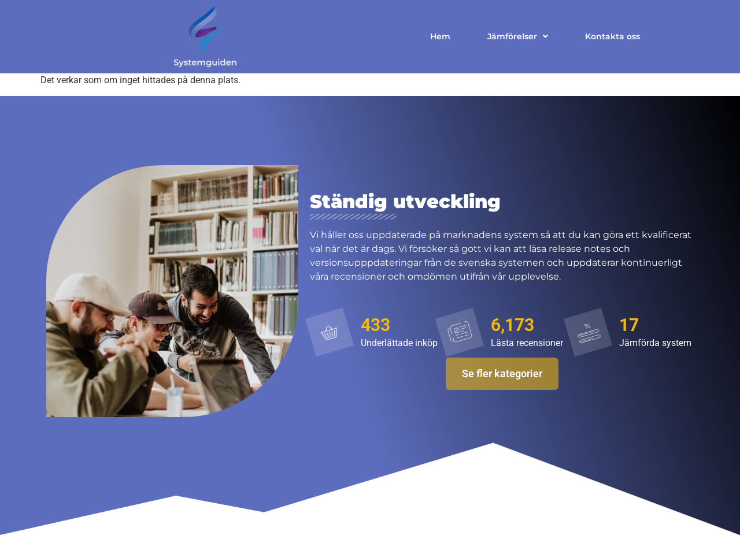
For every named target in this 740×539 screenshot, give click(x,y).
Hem (440, 36)
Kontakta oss (612, 36)
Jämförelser (517, 36)
